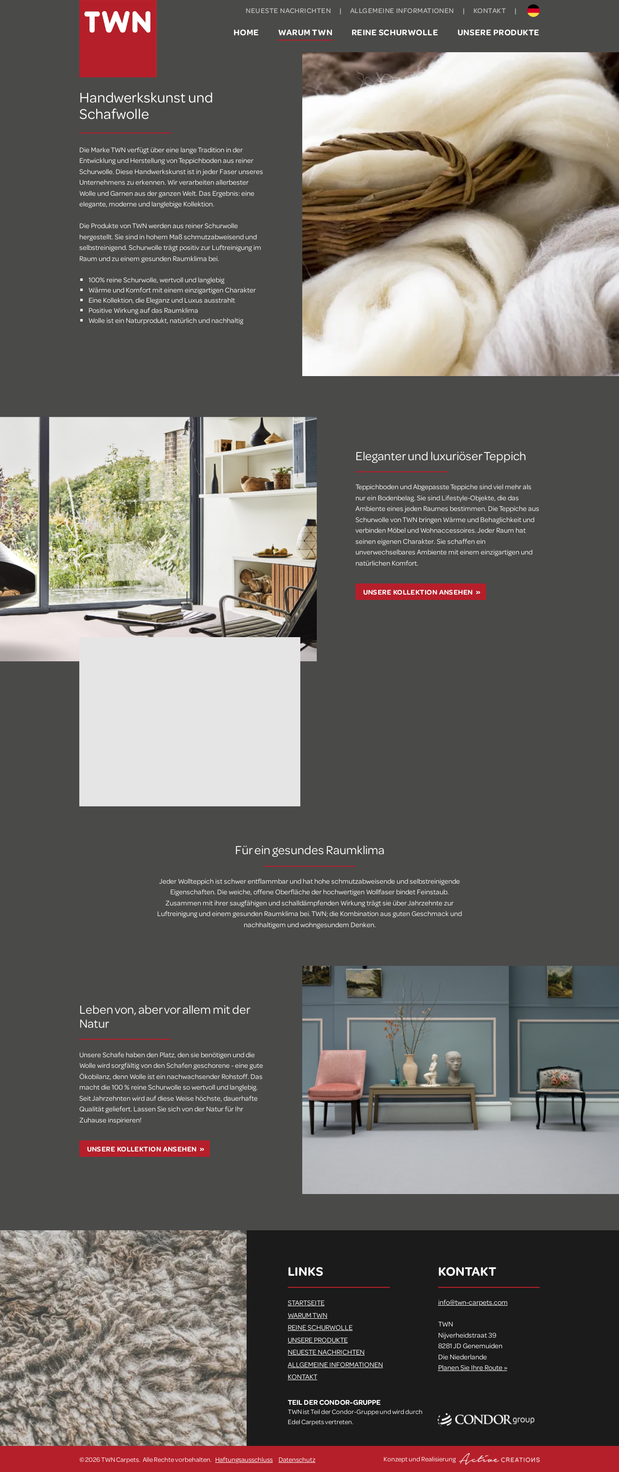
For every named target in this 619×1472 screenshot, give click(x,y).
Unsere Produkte (498, 32)
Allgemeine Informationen (402, 10)
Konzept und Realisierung (461, 1459)
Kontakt (489, 10)
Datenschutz (297, 1459)
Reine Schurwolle (395, 32)
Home (246, 32)
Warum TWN (305, 32)
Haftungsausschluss (244, 1459)
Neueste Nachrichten (288, 10)
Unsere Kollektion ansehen (418, 592)
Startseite (306, 1302)
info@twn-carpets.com (473, 1301)
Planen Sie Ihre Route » (472, 1367)
